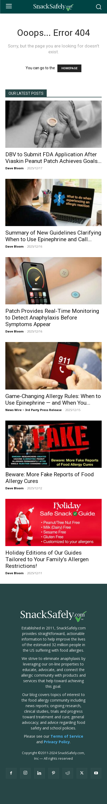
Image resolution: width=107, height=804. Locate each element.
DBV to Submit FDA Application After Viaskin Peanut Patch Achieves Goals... (53, 157)
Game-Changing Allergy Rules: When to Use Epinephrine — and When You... (53, 399)
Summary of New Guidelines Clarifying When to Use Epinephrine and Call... (53, 236)
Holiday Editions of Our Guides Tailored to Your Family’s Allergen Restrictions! (47, 559)
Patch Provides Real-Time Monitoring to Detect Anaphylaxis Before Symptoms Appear (52, 317)
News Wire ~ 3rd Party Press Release (33, 410)
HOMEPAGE (69, 68)
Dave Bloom (14, 168)
